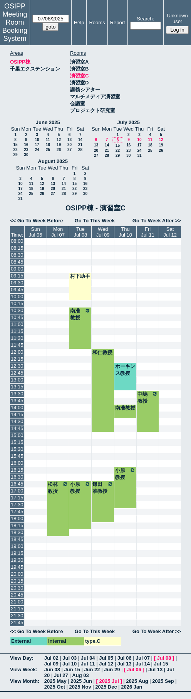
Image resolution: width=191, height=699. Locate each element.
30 (26, 155)
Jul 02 (51, 658)
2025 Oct (54, 687)
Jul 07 (143, 658)
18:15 (17, 525)
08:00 (17, 241)
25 (48, 150)
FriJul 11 (147, 232)
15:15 (17, 442)
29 (15, 155)
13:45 (17, 400)
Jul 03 (69, 658)
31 (139, 155)
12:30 (17, 366)
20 (69, 145)
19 (59, 145)
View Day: (22, 658)
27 (69, 150)
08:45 (17, 262)
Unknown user (177, 18)
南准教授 (80, 314)
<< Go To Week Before (36, 220)
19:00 (17, 546)
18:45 (17, 539)
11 (48, 140)
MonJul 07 (58, 232)
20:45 (17, 595)
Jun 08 (52, 669)
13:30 (17, 394)
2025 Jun (81, 681)
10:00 (17, 296)
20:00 (17, 574)
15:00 (17, 435)
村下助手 (80, 276)
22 (15, 150)
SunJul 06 (35, 232)
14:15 (17, 414)
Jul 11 (88, 664)
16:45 (17, 484)
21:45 (17, 622)
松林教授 (58, 487)
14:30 (17, 421)
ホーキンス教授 (125, 369)
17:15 (17, 498)
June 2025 (48, 122)
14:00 (17, 407)
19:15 (17, 553)
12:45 (17, 373)
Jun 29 (112, 669)
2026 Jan (131, 687)
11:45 (17, 345)
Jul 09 (51, 664)
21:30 (17, 615)
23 (26, 150)
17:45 (17, 511)
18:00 (17, 518)
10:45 (17, 317)
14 (80, 140)
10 (37, 140)
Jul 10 (69, 664)
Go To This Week (95, 220)
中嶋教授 (147, 397)
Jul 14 (143, 664)
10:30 (17, 310)
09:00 (17, 269)
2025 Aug (137, 681)
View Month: (24, 681)
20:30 (17, 588)
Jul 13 (124, 664)
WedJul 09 (103, 232)
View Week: (23, 669)
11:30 (17, 338)
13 (69, 140)
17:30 (17, 504)
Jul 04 (88, 658)
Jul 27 (61, 675)
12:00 (17, 352)
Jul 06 (124, 658)
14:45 (17, 428)
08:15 (17, 248)
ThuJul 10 (125, 232)
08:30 (17, 255)
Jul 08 (164, 658)
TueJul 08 (80, 232)
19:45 (17, 567)
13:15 (17, 387)
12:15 (17, 359)
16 (26, 145)
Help (79, 22)
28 (80, 150)
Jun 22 (92, 669)
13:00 (17, 380)
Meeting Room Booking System (14, 26)
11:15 (17, 331)
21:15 (17, 609)
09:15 (17, 276)
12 (59, 140)
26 (59, 150)
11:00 (17, 324)
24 (37, 150)
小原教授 (125, 473)
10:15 (17, 303)
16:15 (17, 470)
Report (117, 22)
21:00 (17, 602)
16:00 (17, 463)
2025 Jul (109, 681)
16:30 (17, 477)
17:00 (17, 491)
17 (37, 145)
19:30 (17, 560)
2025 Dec (106, 687)
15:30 (17, 449)
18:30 (17, 532)
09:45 (17, 289)
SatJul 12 (170, 232)
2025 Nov (80, 687)
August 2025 (53, 161)
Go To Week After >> (156, 220)
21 (80, 145)
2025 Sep (163, 681)
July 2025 (128, 122)
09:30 (17, 283)
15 (15, 145)
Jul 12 (106, 664)
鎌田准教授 (102, 487)
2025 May (55, 681)
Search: (145, 19)
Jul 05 (106, 658)
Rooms (97, 22)
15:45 (17, 456)
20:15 (17, 581)
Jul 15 (161, 664)
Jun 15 (72, 669)
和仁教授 (102, 352)
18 (48, 145)
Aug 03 (80, 675)
